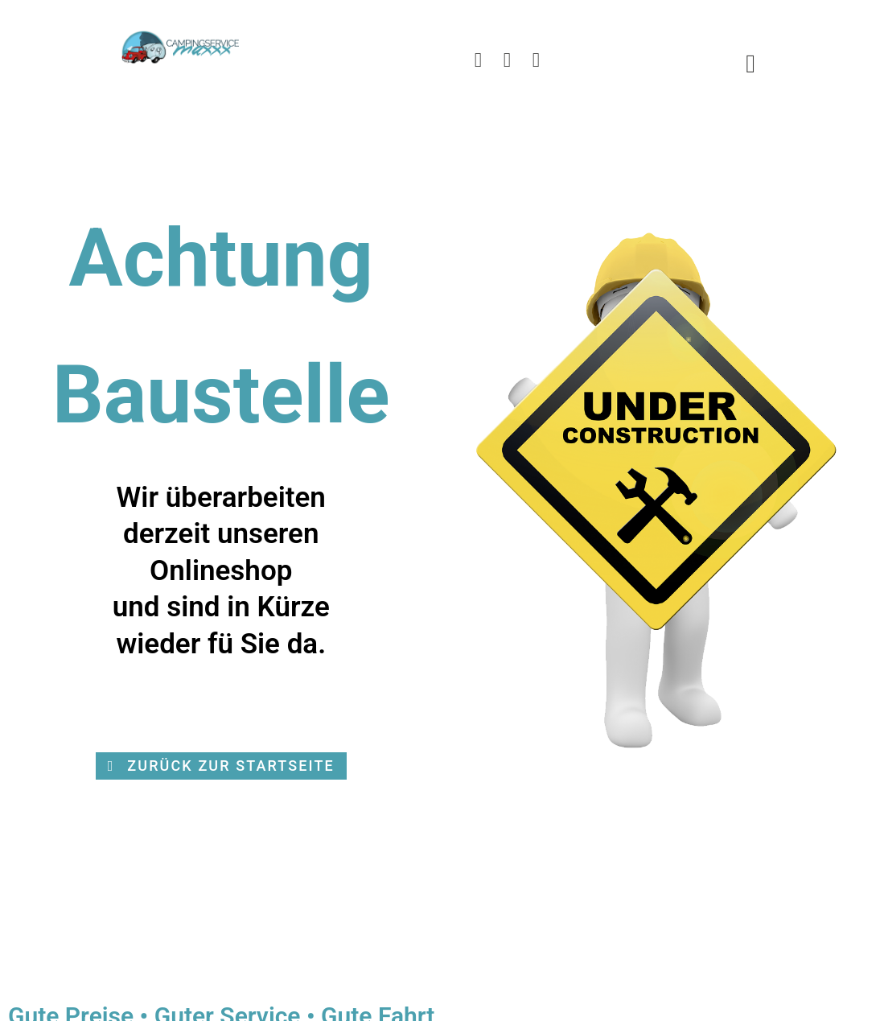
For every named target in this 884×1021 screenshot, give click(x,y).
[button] (221, 766)
